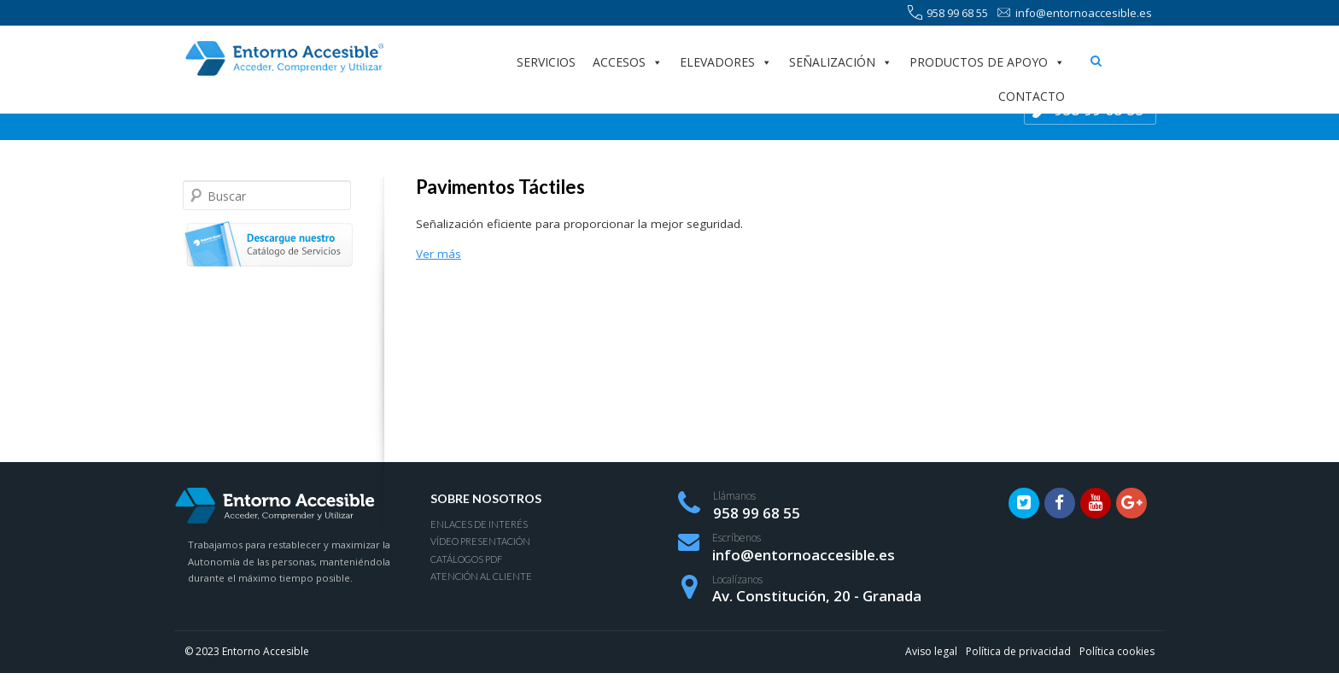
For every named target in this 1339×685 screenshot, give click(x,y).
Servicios (546, 62)
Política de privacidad (1018, 651)
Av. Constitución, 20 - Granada (816, 596)
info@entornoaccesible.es (1074, 13)
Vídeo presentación (480, 541)
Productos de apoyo (987, 62)
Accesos (628, 62)
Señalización (840, 62)
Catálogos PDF (466, 559)
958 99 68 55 (948, 13)
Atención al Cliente (481, 576)
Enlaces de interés (479, 524)
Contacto (1031, 96)
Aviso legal (931, 651)
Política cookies (1117, 651)
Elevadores (726, 62)
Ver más (438, 253)
